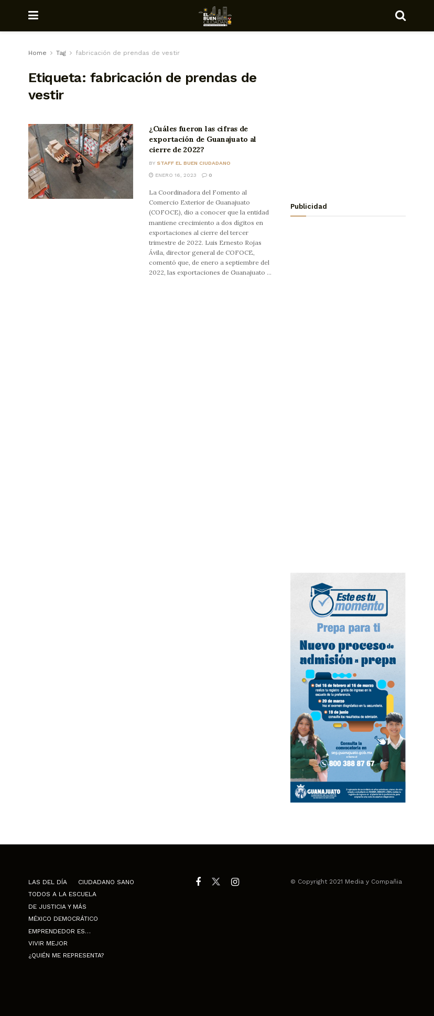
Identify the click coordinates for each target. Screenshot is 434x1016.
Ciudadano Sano (106, 882)
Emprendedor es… (59, 931)
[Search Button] (400, 15)
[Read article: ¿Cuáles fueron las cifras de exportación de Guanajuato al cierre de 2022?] (80, 161)
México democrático (63, 918)
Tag (61, 53)
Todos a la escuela (62, 894)
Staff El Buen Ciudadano (194, 163)
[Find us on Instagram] (235, 882)
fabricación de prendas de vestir (127, 53)
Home (37, 53)
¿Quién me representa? (66, 955)
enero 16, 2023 (173, 175)
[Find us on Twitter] (216, 882)
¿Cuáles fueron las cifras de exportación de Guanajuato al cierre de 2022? (202, 139)
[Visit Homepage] (217, 15)
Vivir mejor (48, 943)
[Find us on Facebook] (198, 882)
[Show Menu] (33, 15)
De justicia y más (57, 906)
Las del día (47, 882)
